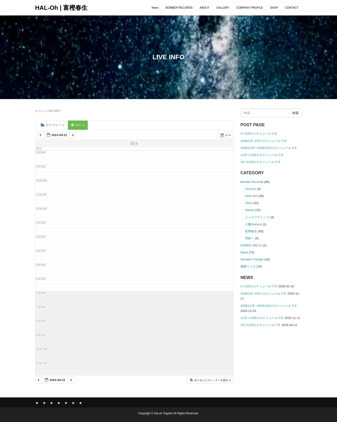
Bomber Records (252, 182)
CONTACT (291, 7)
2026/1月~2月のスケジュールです (264, 141)
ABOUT (204, 7)
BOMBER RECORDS (179, 7)
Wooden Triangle (252, 259)
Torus (249, 203)
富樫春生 (251, 231)
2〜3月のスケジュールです (259, 133)
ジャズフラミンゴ (257, 217)
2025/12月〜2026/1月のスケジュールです (269, 148)
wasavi (249, 210)
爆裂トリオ (248, 266)
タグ (77, 125)
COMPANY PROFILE (249, 7)
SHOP (274, 7)
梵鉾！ (249, 238)
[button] (210, 380)
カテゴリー (52, 125)
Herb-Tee (251, 196)
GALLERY (222, 7)
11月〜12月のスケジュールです (262, 155)
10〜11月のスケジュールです (261, 162)
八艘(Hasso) (253, 224)
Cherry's (250, 189)
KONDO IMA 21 (251, 245)
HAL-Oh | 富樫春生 (61, 7)
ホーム (39, 111)
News (155, 7)
